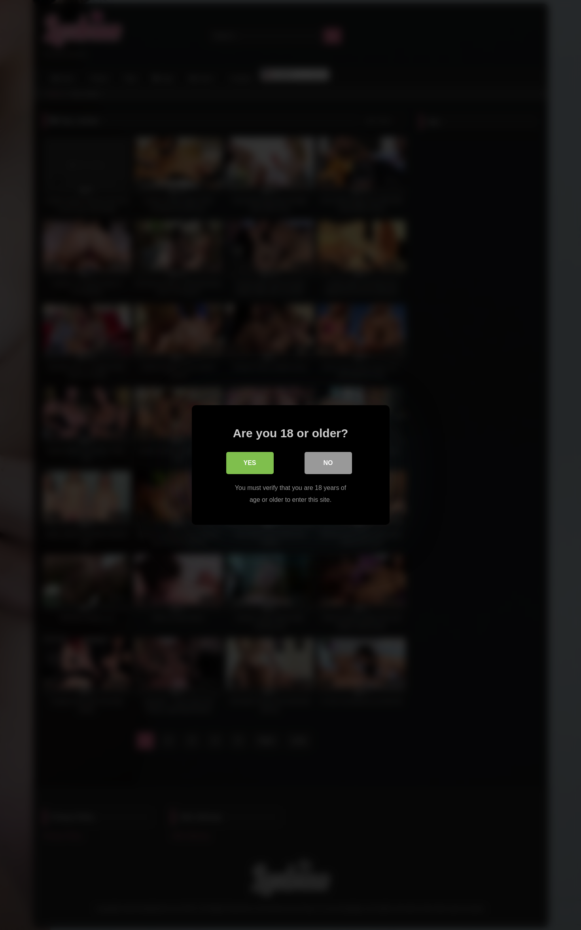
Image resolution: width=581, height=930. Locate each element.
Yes (249, 462)
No (328, 462)
